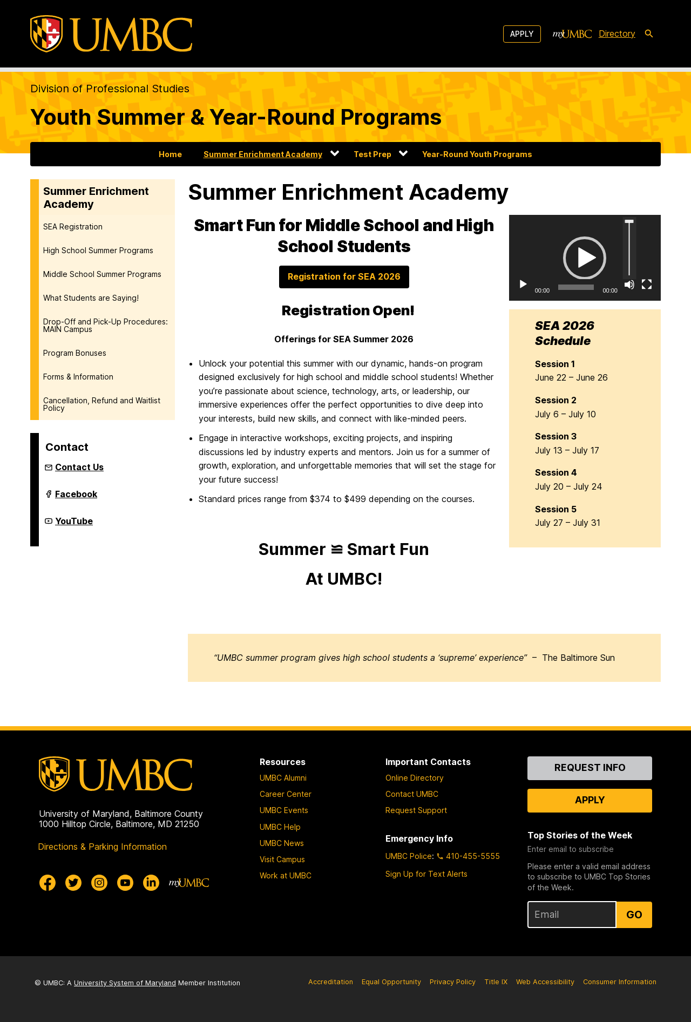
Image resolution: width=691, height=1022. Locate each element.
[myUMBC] (572, 34)
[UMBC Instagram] (99, 883)
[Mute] (629, 284)
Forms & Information (78, 376)
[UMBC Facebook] (47, 883)
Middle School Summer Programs (102, 274)
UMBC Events (284, 810)
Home (170, 154)
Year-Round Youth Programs (477, 154)
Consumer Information (619, 982)
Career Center (285, 793)
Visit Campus (282, 859)
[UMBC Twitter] (73, 883)
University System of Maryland (125, 983)
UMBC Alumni (283, 777)
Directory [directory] (617, 33)
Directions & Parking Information (102, 846)
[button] (584, 258)
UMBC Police (408, 856)
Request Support (416, 810)
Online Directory (414, 777)
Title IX (495, 982)
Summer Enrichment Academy (263, 154)
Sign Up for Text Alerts (426, 873)
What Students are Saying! (91, 297)
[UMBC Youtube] (125, 883)
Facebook (76, 498)
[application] (585, 257)
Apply (522, 33)
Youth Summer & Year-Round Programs (236, 117)
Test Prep (372, 154)
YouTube (74, 525)
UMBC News (282, 843)
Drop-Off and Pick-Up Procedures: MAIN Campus (105, 325)
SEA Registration (73, 226)
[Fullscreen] (646, 284)
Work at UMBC (285, 875)
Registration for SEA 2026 (344, 276)
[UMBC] (111, 34)
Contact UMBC (411, 793)
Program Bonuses (74, 352)
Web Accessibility (545, 982)
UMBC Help (280, 826)
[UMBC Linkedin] (151, 883)
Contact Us (79, 467)
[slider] (576, 287)
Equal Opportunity (391, 982)
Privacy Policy (453, 982)
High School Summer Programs (98, 250)
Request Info (590, 767)
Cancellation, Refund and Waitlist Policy (101, 404)
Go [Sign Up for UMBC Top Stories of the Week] (634, 914)
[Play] (523, 284)
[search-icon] (649, 34)
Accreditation (330, 982)
